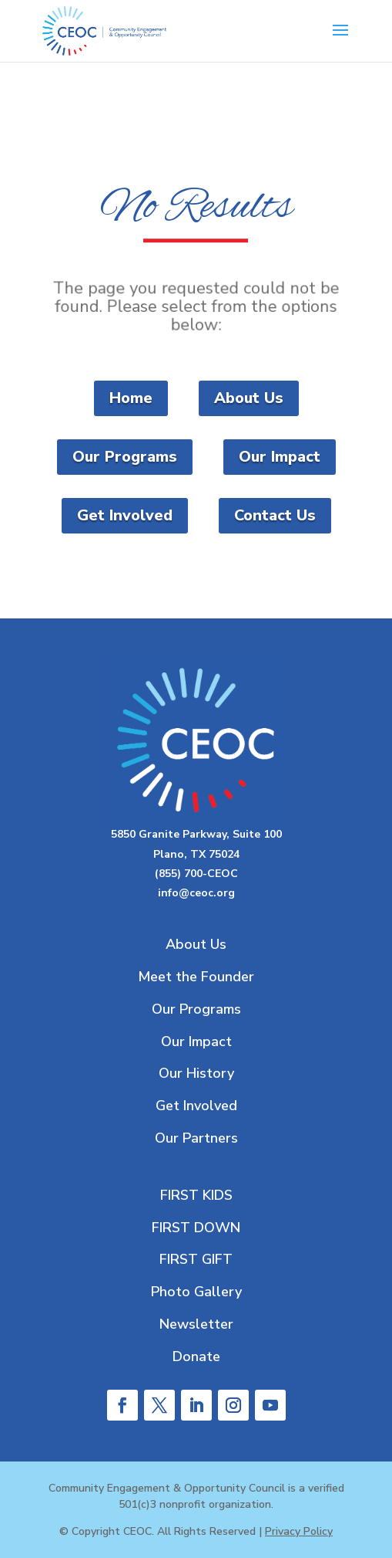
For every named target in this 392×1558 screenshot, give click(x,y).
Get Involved (125, 515)
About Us (248, 398)
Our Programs (124, 456)
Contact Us (275, 515)
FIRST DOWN (196, 1227)
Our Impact (279, 456)
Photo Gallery (196, 1291)
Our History (196, 1073)
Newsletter (196, 1324)
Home (130, 398)
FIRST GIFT (196, 1259)
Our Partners (196, 1138)
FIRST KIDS (196, 1195)
